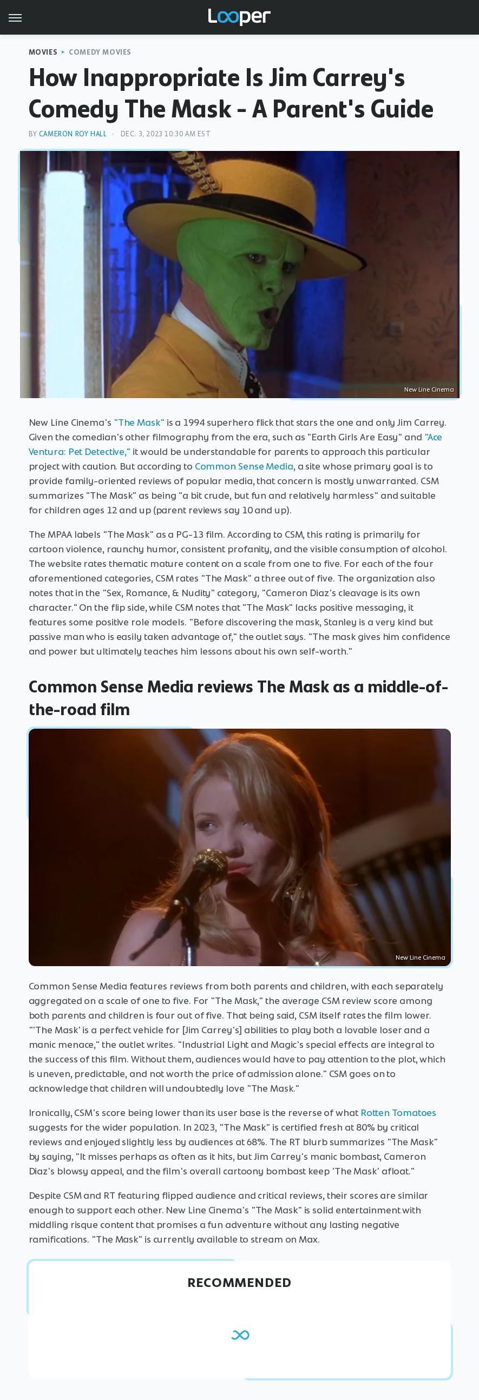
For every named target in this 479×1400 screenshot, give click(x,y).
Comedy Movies (100, 52)
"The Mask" (139, 422)
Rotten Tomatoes (398, 1112)
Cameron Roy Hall (73, 133)
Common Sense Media (244, 466)
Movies (43, 52)
